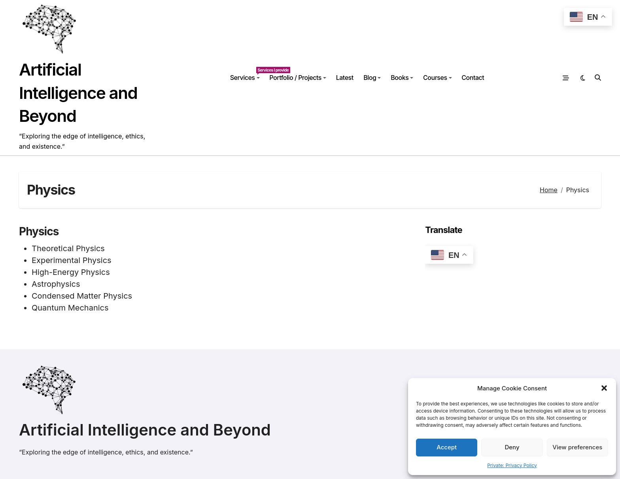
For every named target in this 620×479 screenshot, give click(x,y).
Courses (437, 77)
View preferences (577, 447)
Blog (372, 77)
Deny (512, 447)
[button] (604, 388)
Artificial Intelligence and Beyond (78, 92)
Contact (472, 77)
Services (247, 74)
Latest (344, 77)
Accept (447, 447)
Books (402, 77)
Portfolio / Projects (297, 77)
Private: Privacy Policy (512, 465)
